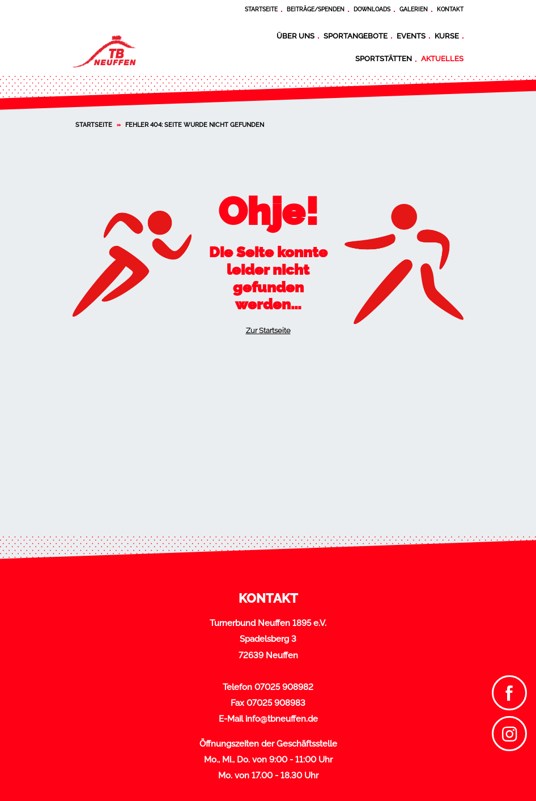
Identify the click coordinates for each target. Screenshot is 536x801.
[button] (25, 776)
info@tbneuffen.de (281, 719)
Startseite (261, 9)
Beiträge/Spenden (315, 9)
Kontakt (450, 9)
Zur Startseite (268, 330)
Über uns (295, 35)
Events (411, 35)
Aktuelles (442, 58)
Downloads (372, 9)
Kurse (447, 35)
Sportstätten (383, 58)
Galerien (413, 9)
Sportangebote (356, 35)
